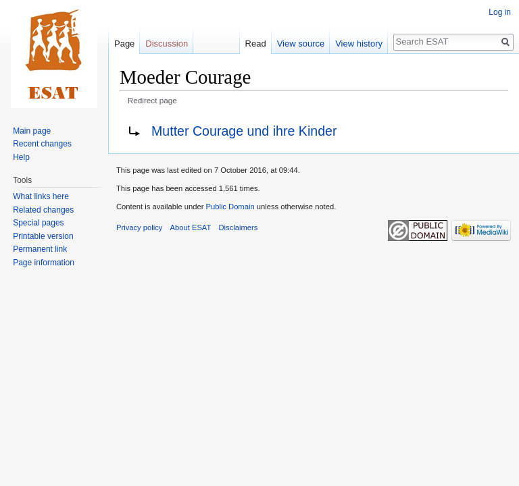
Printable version (43, 236)
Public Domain (229, 206)
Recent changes (42, 143)
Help (21, 157)
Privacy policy (139, 227)
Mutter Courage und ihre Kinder (244, 131)
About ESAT (191, 227)
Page (124, 43)
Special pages (38, 222)
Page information (43, 262)
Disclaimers (238, 227)
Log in (500, 12)
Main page (32, 131)
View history (358, 43)
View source (301, 43)
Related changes (43, 210)
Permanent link (40, 249)
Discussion (166, 43)
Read (255, 43)
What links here (41, 196)
